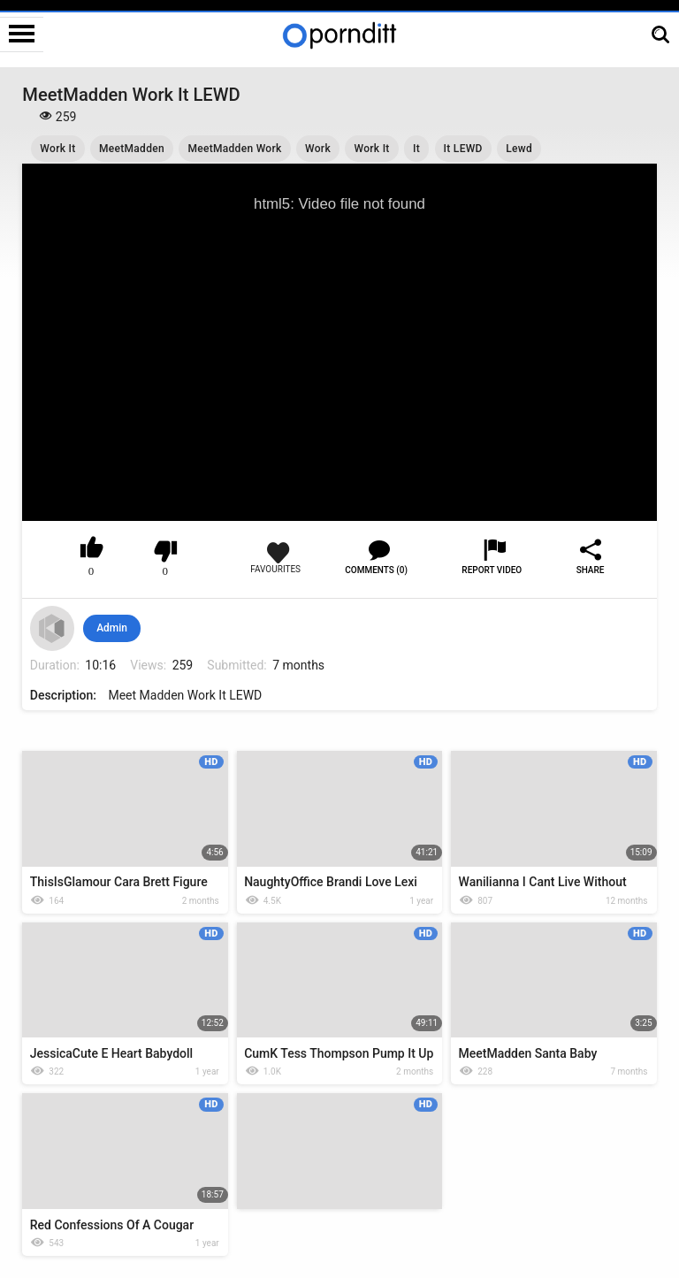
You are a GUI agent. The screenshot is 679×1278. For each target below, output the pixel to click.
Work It (57, 148)
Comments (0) (376, 570)
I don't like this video (165, 551)
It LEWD (463, 148)
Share (590, 570)
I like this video (91, 551)
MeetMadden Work (234, 148)
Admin (111, 628)
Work (318, 148)
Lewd (519, 148)
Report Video (492, 570)
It (416, 148)
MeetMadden (131, 148)
